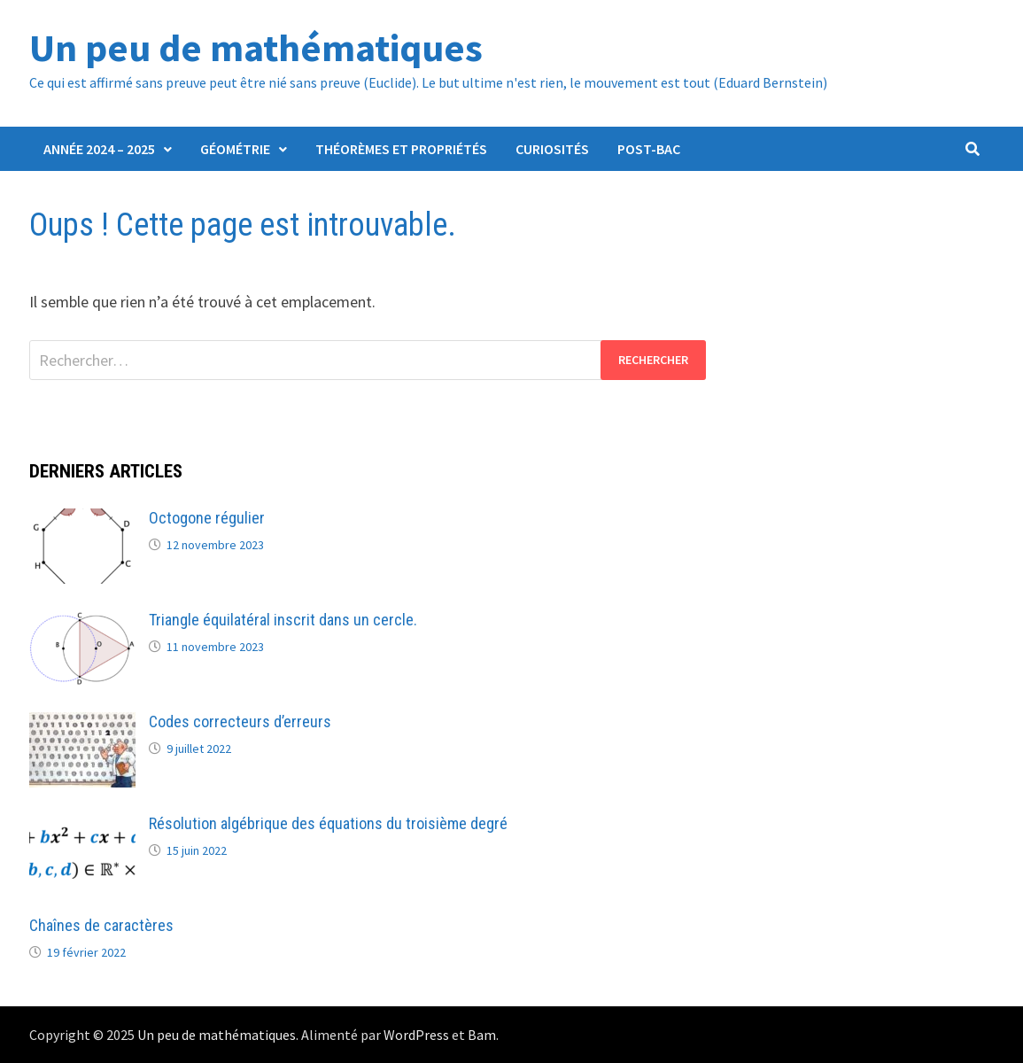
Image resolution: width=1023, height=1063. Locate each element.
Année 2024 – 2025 (99, 149)
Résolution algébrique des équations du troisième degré (328, 823)
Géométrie (235, 149)
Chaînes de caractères (101, 925)
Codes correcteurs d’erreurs (240, 721)
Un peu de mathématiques (256, 47)
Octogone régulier (207, 517)
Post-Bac (648, 149)
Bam (482, 1035)
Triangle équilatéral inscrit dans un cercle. (283, 619)
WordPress (416, 1035)
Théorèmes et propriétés (401, 149)
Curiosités (552, 149)
